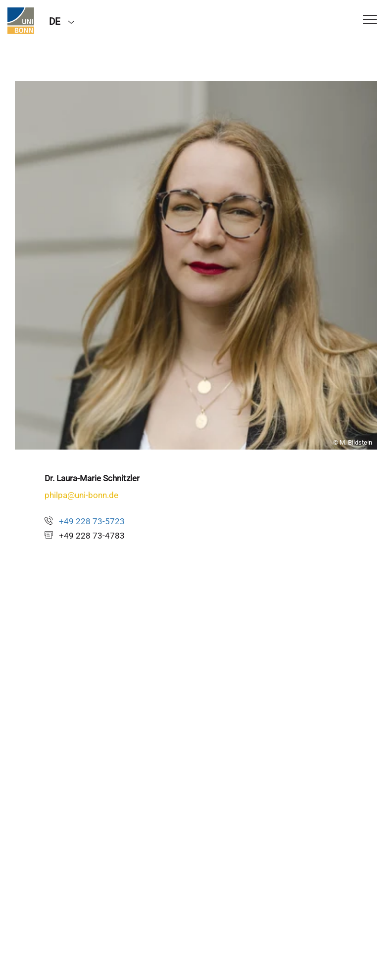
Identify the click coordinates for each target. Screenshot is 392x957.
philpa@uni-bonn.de (81, 495)
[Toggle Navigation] (370, 20)
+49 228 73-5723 (92, 521)
